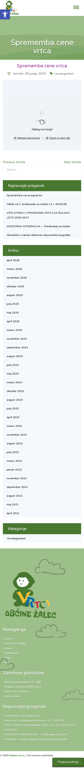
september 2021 (17, 487)
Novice (8, 648)
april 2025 (13, 321)
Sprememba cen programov (24, 195)
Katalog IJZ (11, 653)
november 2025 (17, 277)
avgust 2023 (15, 399)
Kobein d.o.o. (17, 755)
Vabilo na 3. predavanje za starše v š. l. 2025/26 (37, 204)
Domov (8, 638)
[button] (5, 14)
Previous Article (14, 162)
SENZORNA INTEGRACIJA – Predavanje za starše (38, 226)
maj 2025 (13, 312)
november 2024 (17, 338)
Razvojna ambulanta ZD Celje (22, 682)
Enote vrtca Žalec (15, 643)
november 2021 (17, 478)
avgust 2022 (15, 443)
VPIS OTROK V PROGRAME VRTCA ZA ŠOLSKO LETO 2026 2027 (39, 727)
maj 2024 (13, 373)
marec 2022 (14, 461)
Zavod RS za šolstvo (17, 691)
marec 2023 (14, 426)
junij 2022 (13, 452)
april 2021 (13, 513)
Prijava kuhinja (68, 762)
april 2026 (13, 260)
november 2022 (17, 434)
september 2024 (17, 347)
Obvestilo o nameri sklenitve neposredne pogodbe (38, 235)
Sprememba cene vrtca (42, 66)
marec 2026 (14, 269)
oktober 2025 (15, 286)
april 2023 (13, 417)
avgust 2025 (15, 295)
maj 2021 (13, 504)
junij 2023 (13, 408)
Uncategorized (63, 73)
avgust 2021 (15, 495)
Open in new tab (58, 138)
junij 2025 (13, 303)
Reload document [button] (27, 138)
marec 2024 (14, 382)
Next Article (72, 162)
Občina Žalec (12, 696)
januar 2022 (14, 469)
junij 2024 (13, 365)
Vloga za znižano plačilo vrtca (22, 686)
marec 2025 (14, 330)
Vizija (7, 657)
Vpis (6, 662)
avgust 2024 (15, 356)
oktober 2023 (15, 391)
